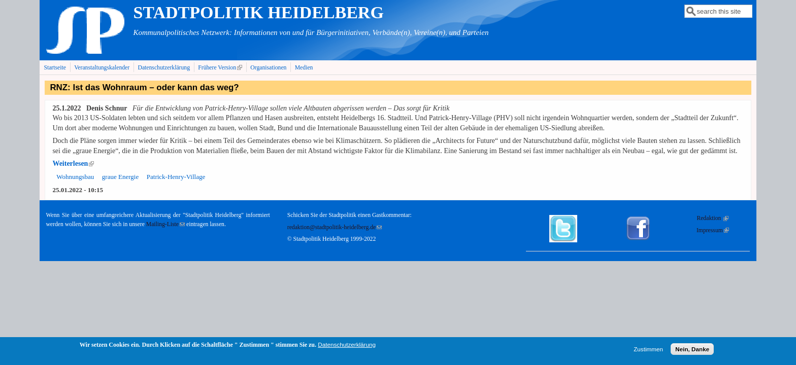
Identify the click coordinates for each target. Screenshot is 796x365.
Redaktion (712, 218)
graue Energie (120, 176)
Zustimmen (648, 351)
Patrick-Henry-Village (176, 176)
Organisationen (268, 67)
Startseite (55, 67)
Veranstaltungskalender (101, 67)
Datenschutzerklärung (164, 67)
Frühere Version (221, 67)
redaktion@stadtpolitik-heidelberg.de (334, 227)
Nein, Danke (692, 351)
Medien (304, 67)
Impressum (712, 230)
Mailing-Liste (165, 224)
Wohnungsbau (75, 176)
